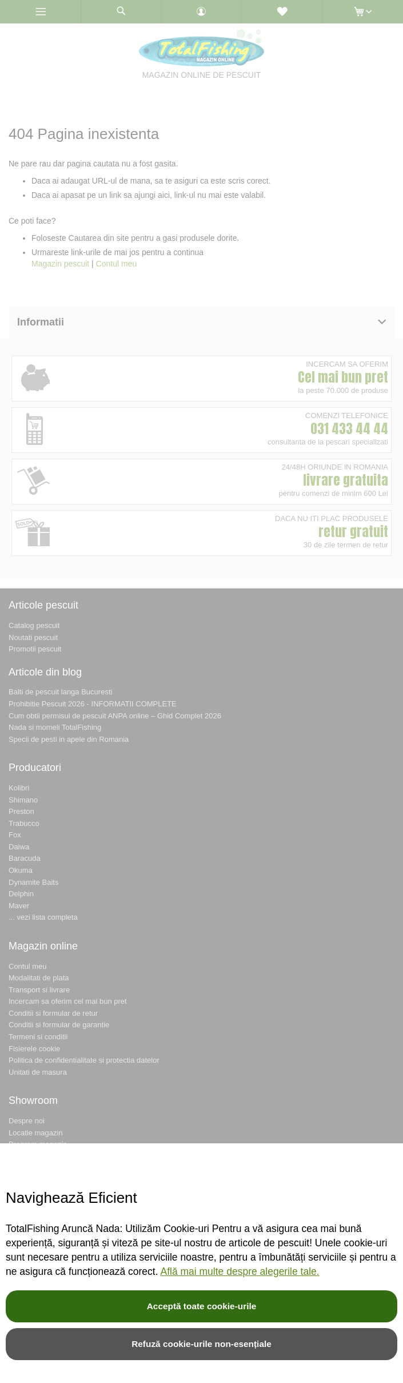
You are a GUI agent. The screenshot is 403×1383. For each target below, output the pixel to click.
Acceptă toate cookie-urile (202, 1306)
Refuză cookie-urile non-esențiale (201, 1344)
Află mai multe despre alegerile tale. (239, 1271)
